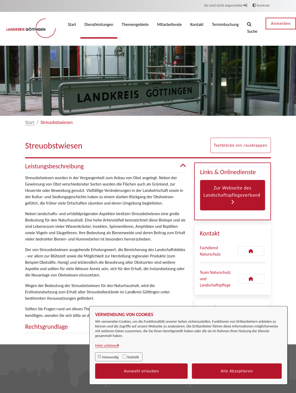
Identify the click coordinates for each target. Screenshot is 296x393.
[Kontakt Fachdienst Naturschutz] (251, 251)
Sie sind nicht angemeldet (225, 5)
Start (29, 122)
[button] (252, 28)
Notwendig (110, 357)
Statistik (133, 357)
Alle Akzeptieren (237, 370)
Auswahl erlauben (141, 370)
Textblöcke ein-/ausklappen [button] (240, 145)
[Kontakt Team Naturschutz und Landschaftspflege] (251, 279)
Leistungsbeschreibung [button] (105, 166)
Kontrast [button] (261, 5)
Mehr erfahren (106, 345)
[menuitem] (72, 28)
